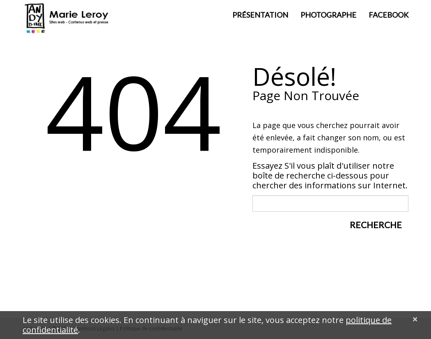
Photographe (328, 14)
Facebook (388, 14)
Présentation (260, 14)
